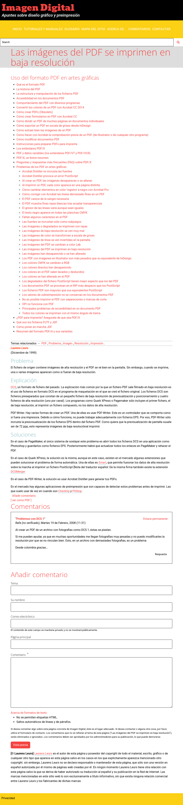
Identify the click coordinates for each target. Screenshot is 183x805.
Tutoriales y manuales (43, 29)
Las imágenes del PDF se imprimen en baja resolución (56, 249)
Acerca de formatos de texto (29, 712)
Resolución (82, 343)
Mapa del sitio (93, 29)
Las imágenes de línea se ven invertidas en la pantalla (56, 240)
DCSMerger (18, 471)
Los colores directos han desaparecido (46, 267)
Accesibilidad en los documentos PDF (40, 98)
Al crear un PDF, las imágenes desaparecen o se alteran (57, 180)
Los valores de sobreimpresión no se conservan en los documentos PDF (67, 294)
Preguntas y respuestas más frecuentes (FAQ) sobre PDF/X (54, 162)
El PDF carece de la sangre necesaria (45, 199)
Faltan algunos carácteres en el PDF (45, 217)
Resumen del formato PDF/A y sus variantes (44, 331)
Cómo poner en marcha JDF (34, 327)
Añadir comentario (24, 495)
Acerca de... (117, 29)
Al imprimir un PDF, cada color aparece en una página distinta (61, 185)
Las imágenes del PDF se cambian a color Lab (51, 244)
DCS (13, 387)
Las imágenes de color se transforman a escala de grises (58, 235)
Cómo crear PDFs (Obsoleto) (34, 112)
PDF (44, 343)
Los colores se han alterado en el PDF (46, 276)
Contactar (161, 29)
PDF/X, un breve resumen (32, 157)
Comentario (18, 655)
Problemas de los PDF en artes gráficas (41, 167)
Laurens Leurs (19, 348)
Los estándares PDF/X (30, 148)
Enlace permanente (155, 518)
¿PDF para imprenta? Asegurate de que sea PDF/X (48, 317)
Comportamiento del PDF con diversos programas (48, 103)
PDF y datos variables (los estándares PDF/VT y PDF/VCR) (53, 153)
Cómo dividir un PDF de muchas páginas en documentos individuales (60, 121)
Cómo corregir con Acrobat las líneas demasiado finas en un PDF (63, 194)
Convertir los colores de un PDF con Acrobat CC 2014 (50, 107)
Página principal (21, 637)
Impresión (96, 343)
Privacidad (8, 798)
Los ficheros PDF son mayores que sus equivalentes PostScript (62, 290)
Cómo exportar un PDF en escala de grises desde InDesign (53, 125)
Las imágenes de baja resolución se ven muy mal (53, 231)
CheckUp (64, 491)
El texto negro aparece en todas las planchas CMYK (54, 212)
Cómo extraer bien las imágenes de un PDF (43, 130)
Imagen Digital (38, 8)
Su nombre (18, 600)
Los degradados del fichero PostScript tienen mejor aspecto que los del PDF (70, 281)
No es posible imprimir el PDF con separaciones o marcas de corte (64, 299)
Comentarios (139, 29)
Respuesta (161, 554)
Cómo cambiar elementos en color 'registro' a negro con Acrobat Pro (65, 189)
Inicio (17, 29)
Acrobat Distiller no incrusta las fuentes (47, 171)
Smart (102, 462)
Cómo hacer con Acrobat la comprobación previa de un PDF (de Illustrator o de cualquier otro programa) (82, 135)
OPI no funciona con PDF (38, 304)
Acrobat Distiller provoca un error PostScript (50, 176)
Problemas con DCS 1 (30, 518)
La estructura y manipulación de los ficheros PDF (47, 93)
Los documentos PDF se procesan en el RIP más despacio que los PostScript (71, 285)
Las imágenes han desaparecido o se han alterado (54, 253)
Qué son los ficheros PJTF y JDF (36, 322)
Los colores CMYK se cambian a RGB (45, 263)
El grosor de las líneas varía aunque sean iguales (53, 208)
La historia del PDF (28, 89)
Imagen (67, 343)
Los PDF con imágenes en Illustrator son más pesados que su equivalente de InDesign (76, 258)
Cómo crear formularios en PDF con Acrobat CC (46, 116)
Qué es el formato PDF (30, 84)
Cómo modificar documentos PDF (38, 139)
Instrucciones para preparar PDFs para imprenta (46, 144)
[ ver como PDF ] (21, 500)
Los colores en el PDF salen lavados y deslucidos (53, 272)
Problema (55, 343)
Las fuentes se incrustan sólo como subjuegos (51, 221)
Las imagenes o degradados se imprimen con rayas (54, 226)
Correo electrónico (22, 617)
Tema (14, 583)
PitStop (77, 491)
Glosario (72, 29)
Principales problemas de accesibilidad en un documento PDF (61, 308)
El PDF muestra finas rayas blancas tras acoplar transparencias (62, 203)
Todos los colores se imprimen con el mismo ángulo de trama (61, 313)
